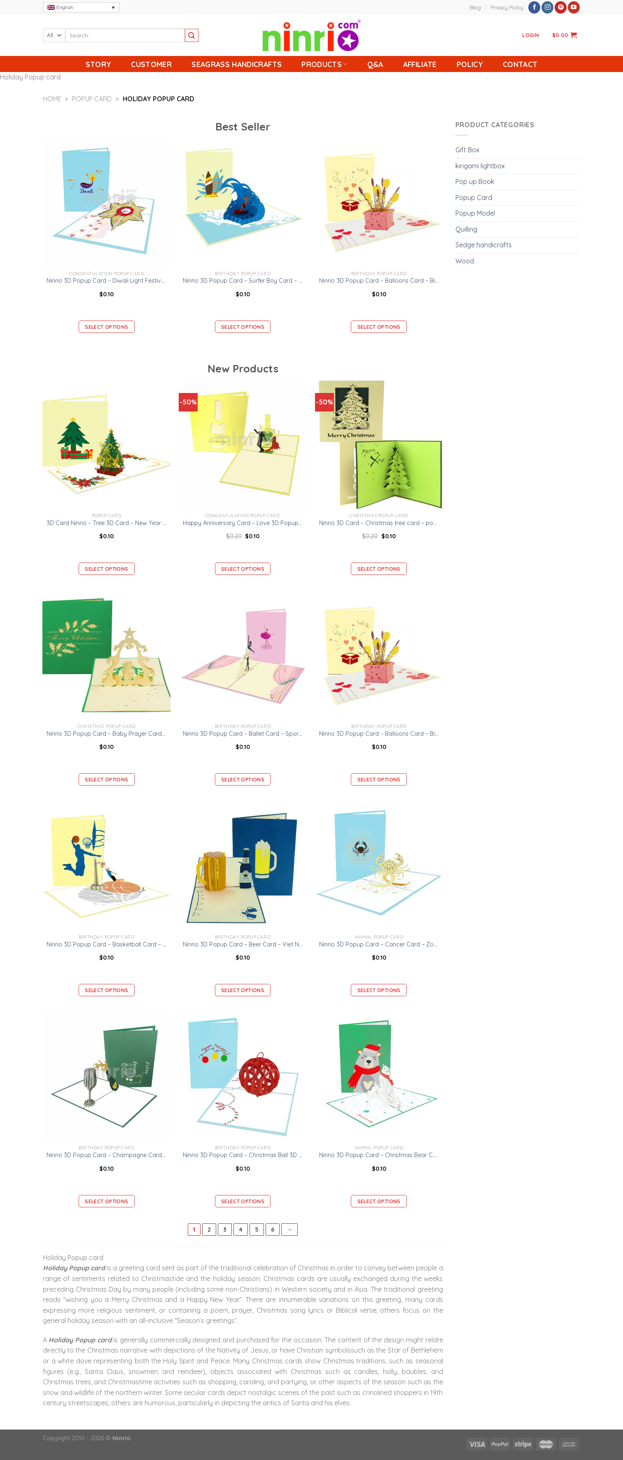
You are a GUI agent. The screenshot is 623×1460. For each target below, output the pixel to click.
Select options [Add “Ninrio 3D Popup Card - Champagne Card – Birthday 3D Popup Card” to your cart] (106, 1201)
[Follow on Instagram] (547, 7)
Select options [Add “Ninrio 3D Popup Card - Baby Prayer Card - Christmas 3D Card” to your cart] (106, 779)
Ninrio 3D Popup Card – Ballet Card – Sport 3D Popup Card (243, 733)
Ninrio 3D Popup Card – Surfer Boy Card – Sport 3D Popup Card (243, 280)
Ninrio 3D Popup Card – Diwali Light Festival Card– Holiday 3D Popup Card (106, 280)
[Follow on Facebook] (534, 7)
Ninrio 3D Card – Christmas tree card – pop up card (379, 523)
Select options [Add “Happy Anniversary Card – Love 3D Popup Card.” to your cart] (242, 569)
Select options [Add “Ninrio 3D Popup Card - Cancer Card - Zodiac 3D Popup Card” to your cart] (379, 990)
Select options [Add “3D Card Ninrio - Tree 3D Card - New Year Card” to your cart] (106, 569)
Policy (470, 64)
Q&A (375, 64)
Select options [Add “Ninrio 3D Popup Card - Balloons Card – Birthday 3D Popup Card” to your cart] (379, 327)
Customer (151, 64)
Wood (464, 261)
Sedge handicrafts (483, 245)
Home (52, 99)
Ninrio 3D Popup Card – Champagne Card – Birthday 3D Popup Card (106, 1155)
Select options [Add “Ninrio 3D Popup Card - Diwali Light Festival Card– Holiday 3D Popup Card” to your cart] (106, 327)
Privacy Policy (506, 7)
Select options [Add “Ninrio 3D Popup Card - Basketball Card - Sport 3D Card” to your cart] (106, 990)
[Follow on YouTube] (574, 7)
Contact (520, 64)
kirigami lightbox (480, 166)
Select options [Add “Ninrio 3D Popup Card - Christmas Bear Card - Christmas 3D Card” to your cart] (379, 1201)
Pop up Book (474, 181)
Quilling (466, 229)
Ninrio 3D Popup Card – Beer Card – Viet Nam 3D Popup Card (243, 944)
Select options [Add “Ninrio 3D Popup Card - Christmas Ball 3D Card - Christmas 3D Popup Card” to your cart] (242, 1201)
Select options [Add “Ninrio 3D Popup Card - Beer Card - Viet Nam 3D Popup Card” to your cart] (242, 990)
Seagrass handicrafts (236, 64)
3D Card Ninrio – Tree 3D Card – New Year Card (106, 523)
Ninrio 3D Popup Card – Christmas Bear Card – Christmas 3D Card (379, 1155)
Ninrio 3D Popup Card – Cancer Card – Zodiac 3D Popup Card (379, 944)
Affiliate (420, 64)
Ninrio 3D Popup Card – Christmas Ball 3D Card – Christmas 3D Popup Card (243, 1155)
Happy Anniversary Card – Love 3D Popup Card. (243, 523)
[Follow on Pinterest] (561, 7)
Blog (475, 7)
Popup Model (475, 213)
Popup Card (92, 99)
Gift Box (467, 150)
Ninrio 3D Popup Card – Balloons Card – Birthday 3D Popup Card (379, 280)
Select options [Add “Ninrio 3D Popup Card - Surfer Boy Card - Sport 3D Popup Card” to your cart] (242, 327)
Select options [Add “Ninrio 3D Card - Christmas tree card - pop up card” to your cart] (379, 569)
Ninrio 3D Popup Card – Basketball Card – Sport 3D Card (106, 944)
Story (99, 64)
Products (324, 64)
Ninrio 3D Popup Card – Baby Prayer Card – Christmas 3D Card (106, 733)
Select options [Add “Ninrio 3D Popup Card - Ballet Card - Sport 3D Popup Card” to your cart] (242, 779)
